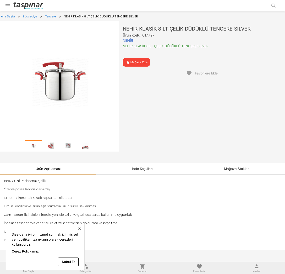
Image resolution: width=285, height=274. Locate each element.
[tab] (33, 146)
